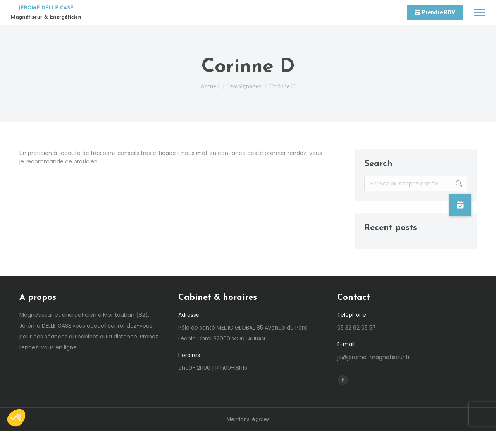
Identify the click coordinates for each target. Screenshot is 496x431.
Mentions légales (248, 419)
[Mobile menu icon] (479, 12)
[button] (460, 205)
